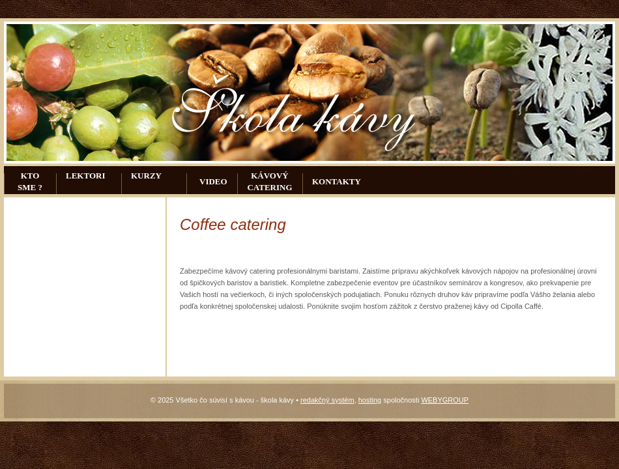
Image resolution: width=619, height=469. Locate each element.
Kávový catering (269, 181)
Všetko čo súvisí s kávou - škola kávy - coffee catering (297, 106)
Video (213, 181)
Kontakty (336, 181)
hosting (369, 400)
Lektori (85, 175)
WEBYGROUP (444, 400)
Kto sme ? (30, 181)
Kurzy (146, 175)
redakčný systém (327, 400)
